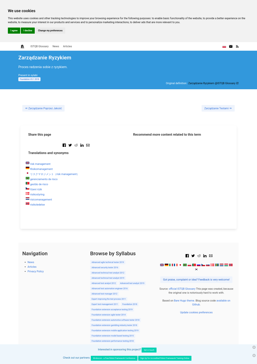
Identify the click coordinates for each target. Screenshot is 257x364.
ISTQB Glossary (39, 46)
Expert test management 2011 (105, 304)
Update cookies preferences (196, 312)
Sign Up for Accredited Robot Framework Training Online (164, 358)
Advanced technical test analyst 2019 (108, 278)
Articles (67, 46)
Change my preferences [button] (50, 30)
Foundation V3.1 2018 (29, 79)
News (55, 46)
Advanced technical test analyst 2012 (108, 273)
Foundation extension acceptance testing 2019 (112, 309)
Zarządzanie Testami (218, 108)
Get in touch (149, 350)
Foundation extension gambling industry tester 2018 (114, 325)
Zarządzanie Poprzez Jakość (43, 108)
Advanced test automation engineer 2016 (110, 288)
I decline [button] (27, 30)
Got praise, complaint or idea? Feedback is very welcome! (196, 279)
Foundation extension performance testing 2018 (113, 341)
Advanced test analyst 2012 (104, 283)
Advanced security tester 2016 (105, 267)
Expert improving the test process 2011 (109, 299)
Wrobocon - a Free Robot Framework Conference (114, 358)
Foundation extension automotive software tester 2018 (115, 320)
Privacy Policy (36, 271)
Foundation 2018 (129, 304)
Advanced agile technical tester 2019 (108, 262)
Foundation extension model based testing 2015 (113, 336)
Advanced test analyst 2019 (132, 283)
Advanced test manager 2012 (104, 294)
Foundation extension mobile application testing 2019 (115, 330)
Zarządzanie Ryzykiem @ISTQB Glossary (213, 83)
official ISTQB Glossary (182, 288)
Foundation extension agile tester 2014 (109, 315)
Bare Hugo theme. (184, 300)
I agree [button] (14, 30)
